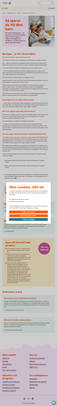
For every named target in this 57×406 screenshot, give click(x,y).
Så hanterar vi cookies (32, 208)
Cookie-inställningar (28, 219)
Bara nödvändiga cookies (28, 216)
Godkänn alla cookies (28, 212)
